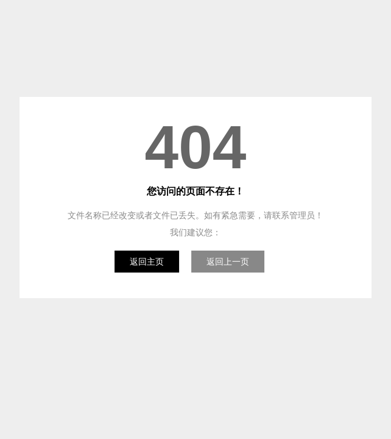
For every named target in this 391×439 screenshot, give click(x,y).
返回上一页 (227, 261)
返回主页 (147, 261)
